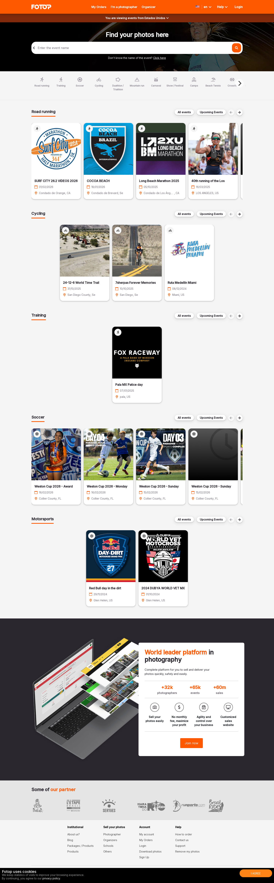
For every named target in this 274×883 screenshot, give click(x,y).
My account (146, 834)
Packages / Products (80, 845)
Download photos (150, 851)
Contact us (182, 840)
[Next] (239, 83)
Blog (70, 840)
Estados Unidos (156, 18)
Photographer (112, 834)
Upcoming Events (211, 112)
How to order (183, 834)
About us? (73, 834)
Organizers (110, 840)
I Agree (256, 873)
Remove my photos (187, 851)
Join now (191, 743)
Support (180, 845)
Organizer (148, 7)
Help (222, 7)
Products (73, 851)
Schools (108, 845)
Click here (159, 57)
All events (184, 112)
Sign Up (144, 857)
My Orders (98, 7)
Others (107, 851)
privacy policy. (51, 878)
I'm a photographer (124, 7)
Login (142, 845)
